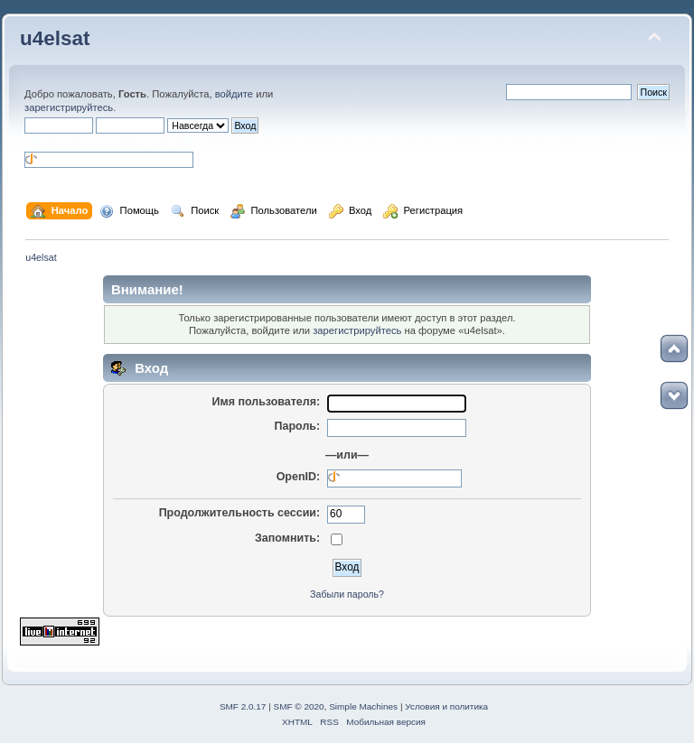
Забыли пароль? (347, 594)
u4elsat (54, 38)
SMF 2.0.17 (243, 706)
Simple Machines (363, 706)
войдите (234, 93)
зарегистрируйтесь (68, 107)
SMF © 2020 (299, 706)
